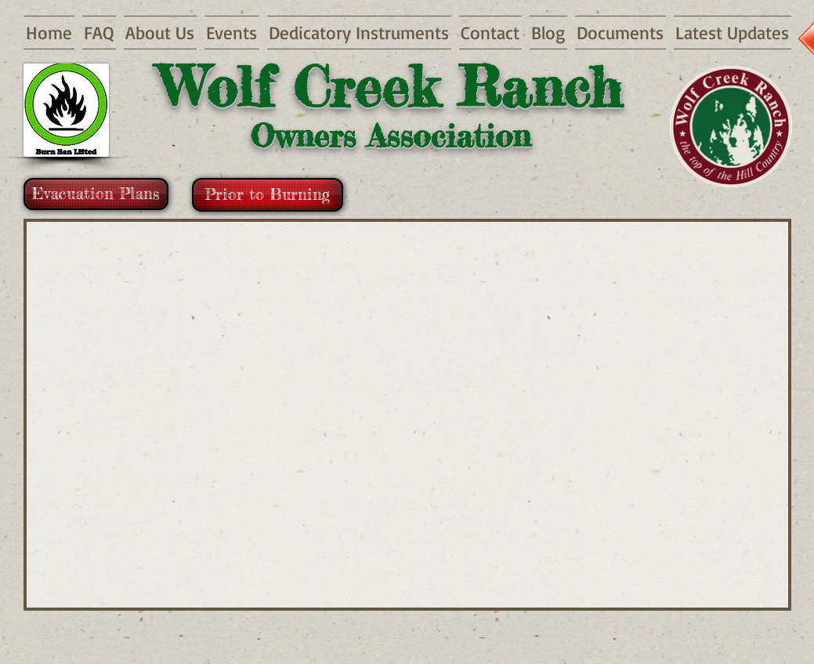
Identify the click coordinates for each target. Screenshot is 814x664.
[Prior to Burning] (267, 195)
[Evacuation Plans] (96, 194)
